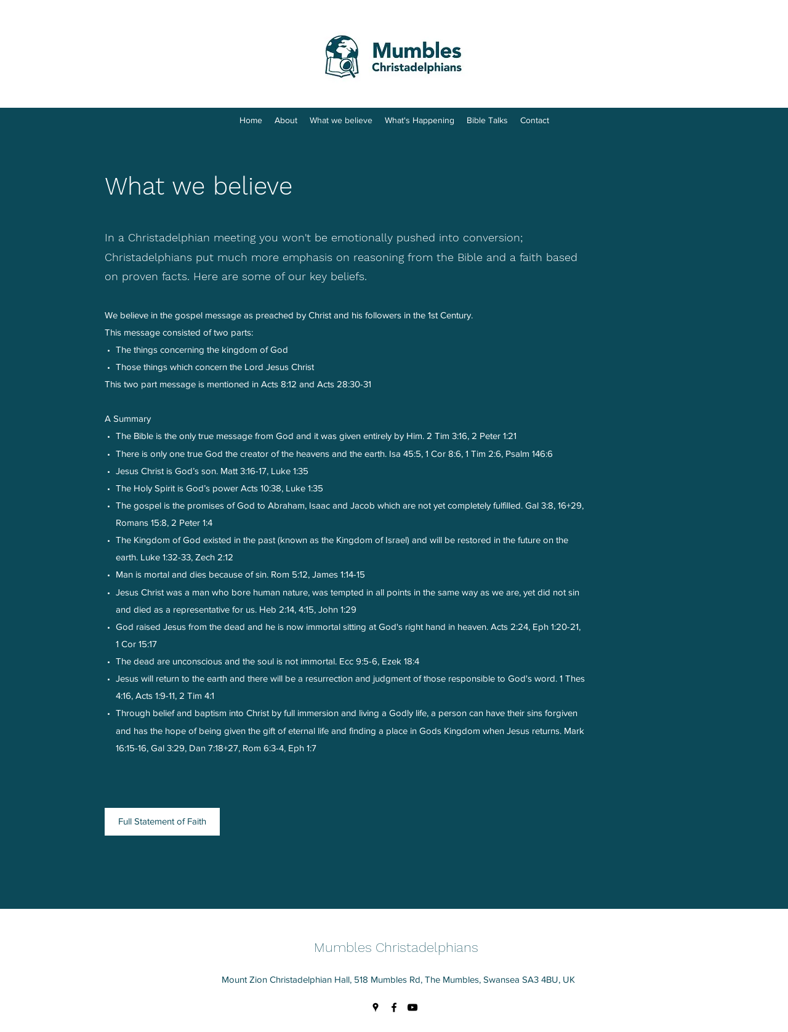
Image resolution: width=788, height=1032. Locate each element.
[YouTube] (412, 1007)
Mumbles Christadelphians (396, 947)
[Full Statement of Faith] (162, 822)
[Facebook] (394, 1007)
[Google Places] (375, 1007)
